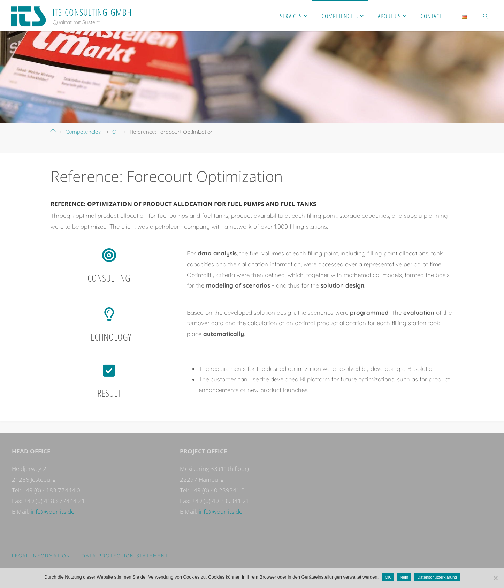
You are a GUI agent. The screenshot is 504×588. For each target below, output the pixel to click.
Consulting (108, 277)
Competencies (83, 132)
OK (388, 577)
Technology (109, 336)
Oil (115, 132)
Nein (404, 577)
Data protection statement (125, 555)
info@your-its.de (52, 511)
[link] (486, 15)
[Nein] (495, 577)
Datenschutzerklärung (437, 577)
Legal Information (41, 555)
